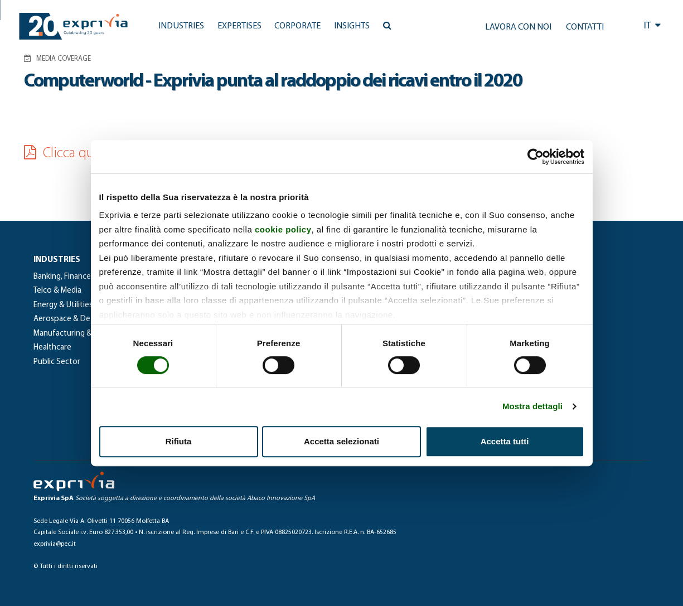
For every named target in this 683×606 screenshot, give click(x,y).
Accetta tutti (505, 441)
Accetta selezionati (341, 441)
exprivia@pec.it (54, 544)
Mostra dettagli (532, 406)
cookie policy (283, 229)
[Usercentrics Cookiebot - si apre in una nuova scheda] (535, 156)
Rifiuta (179, 441)
